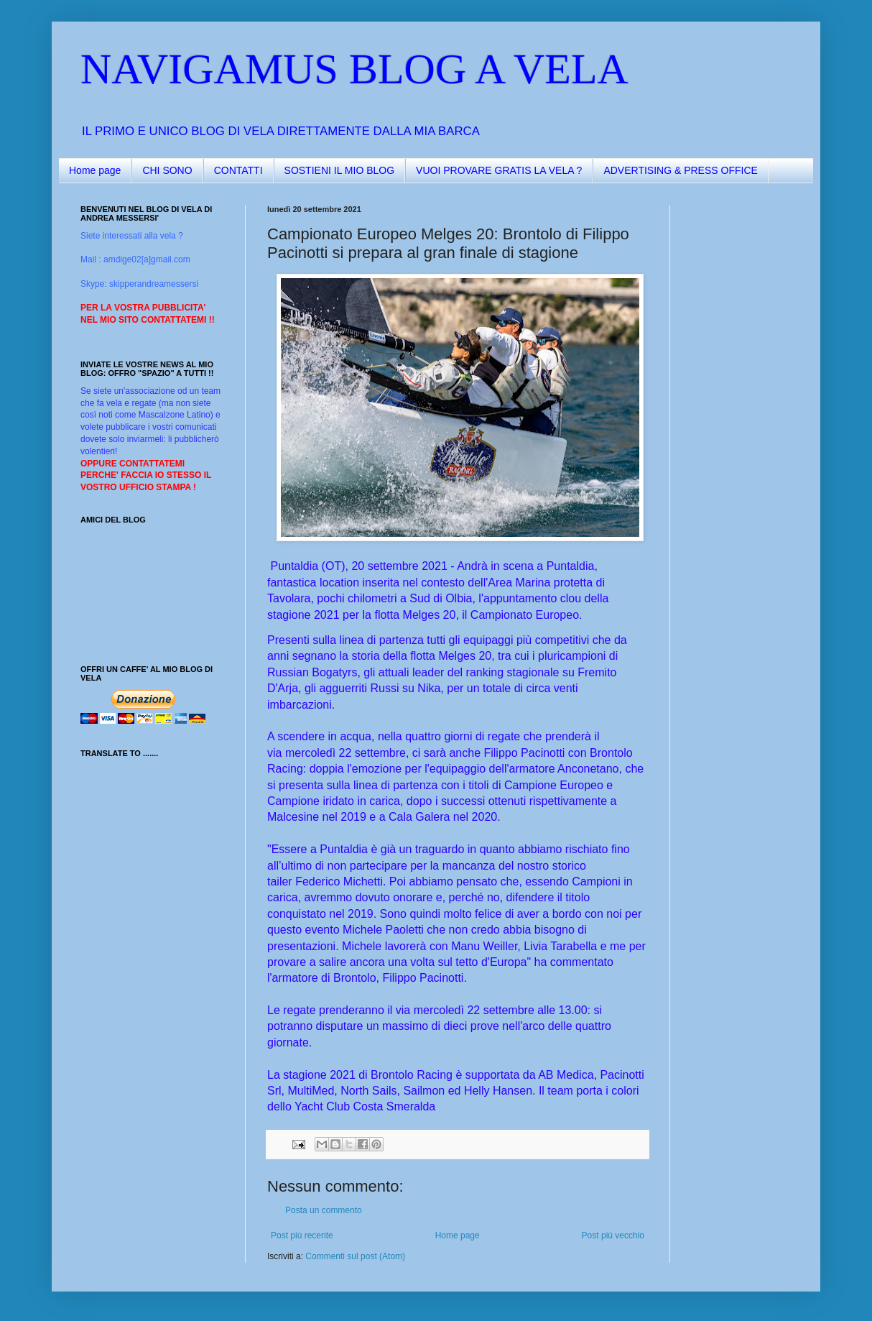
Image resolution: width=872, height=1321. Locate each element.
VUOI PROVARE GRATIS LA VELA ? (499, 170)
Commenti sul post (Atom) (355, 1256)
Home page (95, 170)
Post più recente (302, 1235)
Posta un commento (323, 1210)
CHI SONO (167, 170)
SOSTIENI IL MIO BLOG (339, 170)
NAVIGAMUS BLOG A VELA (354, 69)
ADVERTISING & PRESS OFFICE (680, 170)
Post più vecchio (613, 1235)
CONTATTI (238, 170)
